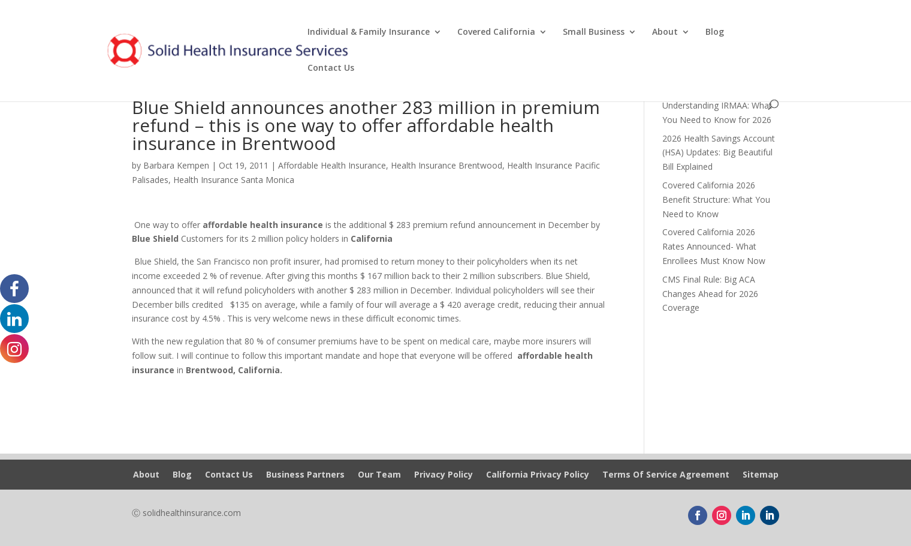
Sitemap (761, 475)
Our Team (379, 475)
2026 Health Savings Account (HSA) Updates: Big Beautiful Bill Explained (718, 153)
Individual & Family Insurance (368, 32)
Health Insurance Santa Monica (233, 179)
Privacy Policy (443, 475)
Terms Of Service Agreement (665, 475)
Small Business (594, 32)
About (665, 32)
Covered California (496, 32)
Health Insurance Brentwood (446, 165)
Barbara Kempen (176, 165)
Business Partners (305, 475)
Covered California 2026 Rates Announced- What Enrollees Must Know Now (713, 246)
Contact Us (330, 68)
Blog (714, 32)
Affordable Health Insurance (332, 165)
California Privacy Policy (537, 475)
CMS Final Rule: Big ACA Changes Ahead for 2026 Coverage (710, 294)
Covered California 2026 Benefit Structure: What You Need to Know (716, 199)
